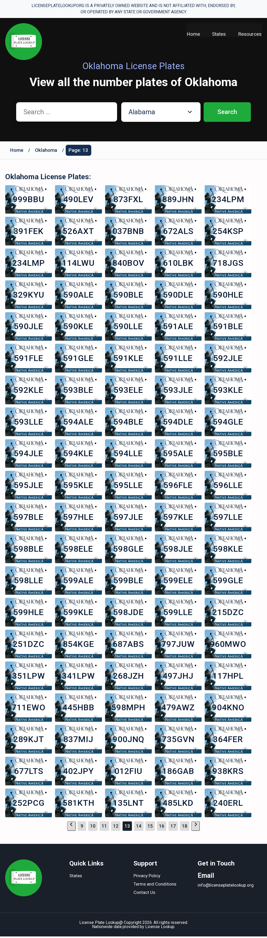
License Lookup (159, 928)
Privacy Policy (147, 877)
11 (104, 827)
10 (92, 827)
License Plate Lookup (99, 924)
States (219, 34)
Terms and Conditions (155, 886)
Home (192, 34)
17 (173, 827)
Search (227, 112)
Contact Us (144, 894)
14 (138, 827)
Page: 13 (79, 150)
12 (115, 827)
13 (127, 827)
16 (161, 827)
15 (150, 827)
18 (184, 827)
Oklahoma (46, 150)
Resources (250, 34)
